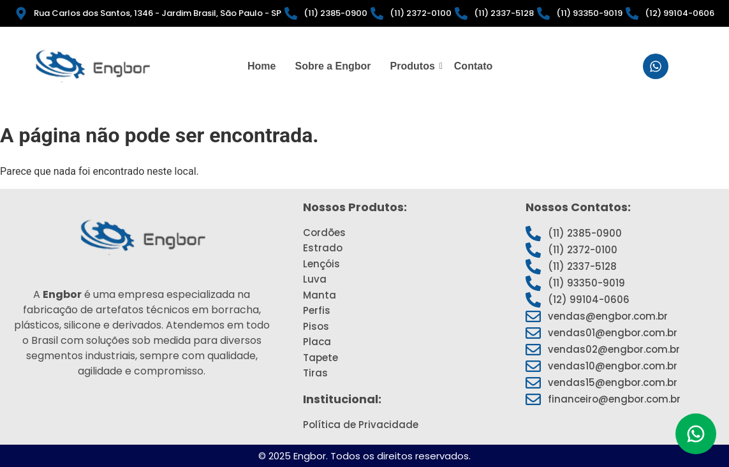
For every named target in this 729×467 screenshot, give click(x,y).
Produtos (414, 66)
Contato (473, 66)
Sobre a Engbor (333, 66)
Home (261, 66)
